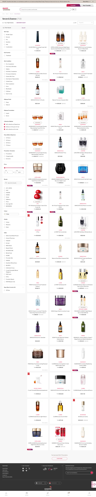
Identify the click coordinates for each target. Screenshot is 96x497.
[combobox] (45, 9)
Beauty (7, 13)
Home (3, 13)
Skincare (11, 13)
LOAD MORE (59, 458)
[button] (14, 32)
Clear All (23, 27)
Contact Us (4, 475)
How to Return (5, 473)
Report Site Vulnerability (7, 477)
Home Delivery (5, 471)
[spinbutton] (9, 172)
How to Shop (5, 468)
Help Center (4, 470)
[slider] (4, 167)
